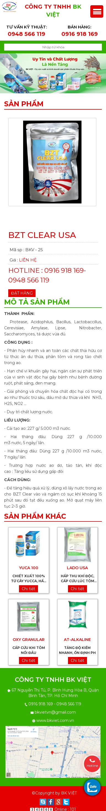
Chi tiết (28, 586)
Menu (96, 9)
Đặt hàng (22, 290)
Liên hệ (28, 257)
